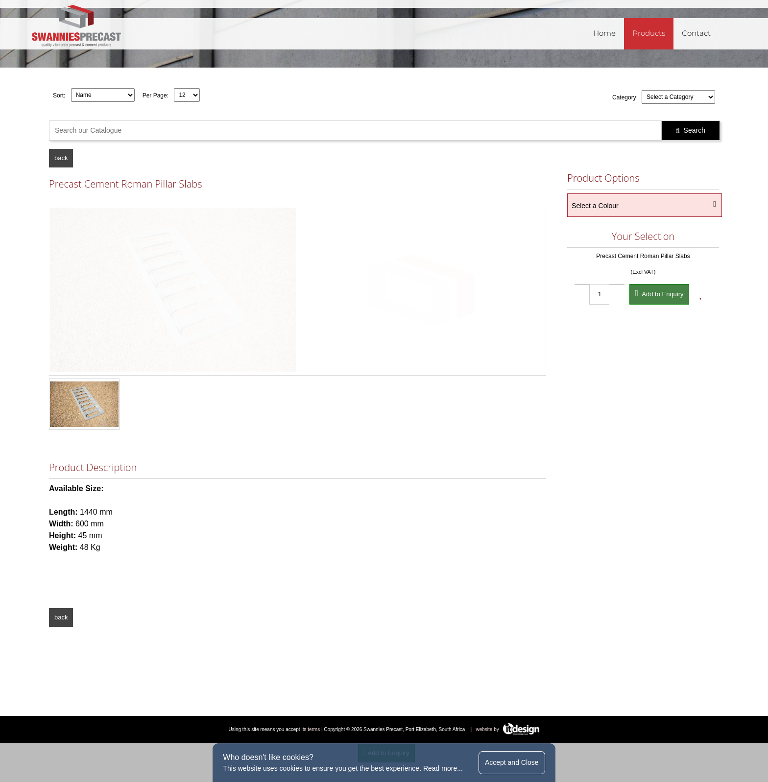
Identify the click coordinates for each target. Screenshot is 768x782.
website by (508, 729)
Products (648, 33)
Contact (696, 33)
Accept (512, 762)
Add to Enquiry (659, 293)
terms (314, 729)
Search (690, 130)
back (61, 158)
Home (604, 33)
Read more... (443, 768)
